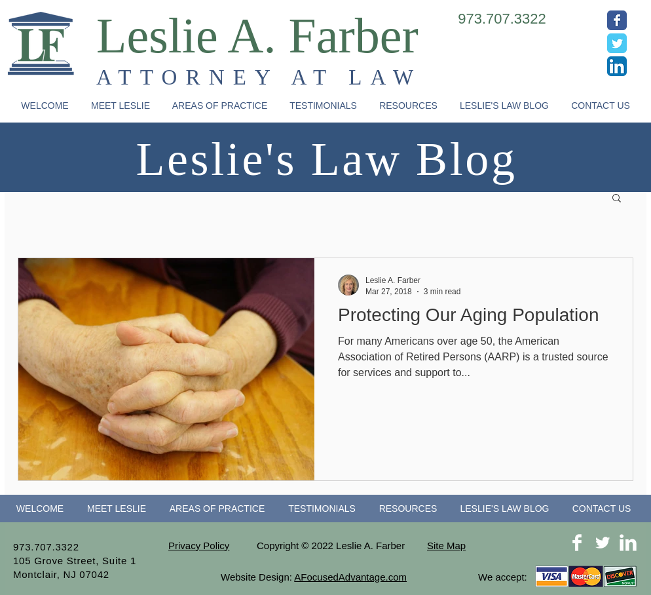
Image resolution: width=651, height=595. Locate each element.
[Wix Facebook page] (617, 20)
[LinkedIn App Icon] (617, 66)
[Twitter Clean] (602, 542)
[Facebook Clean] (577, 542)
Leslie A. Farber (257, 35)
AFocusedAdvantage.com (350, 577)
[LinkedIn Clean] (628, 542)
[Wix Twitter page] (617, 43)
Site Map (446, 545)
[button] (219, 106)
